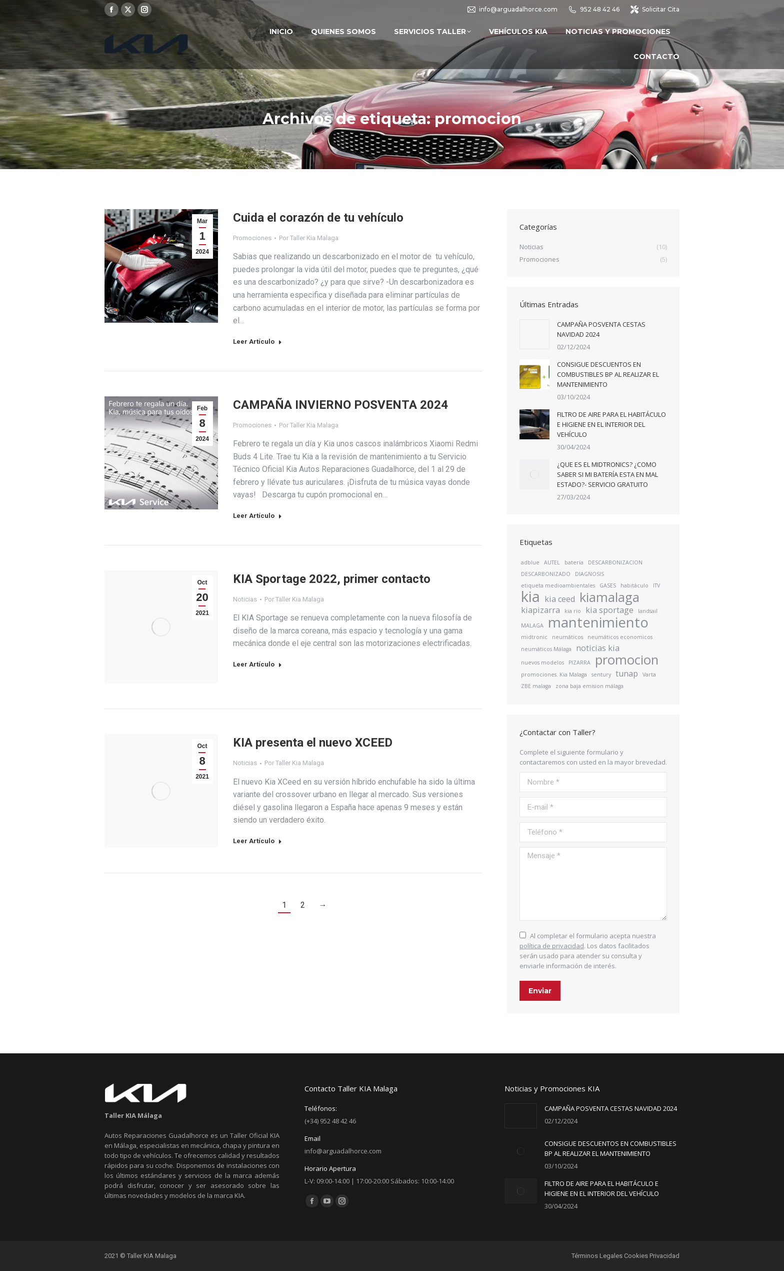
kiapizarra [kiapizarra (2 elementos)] (540, 610)
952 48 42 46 (594, 9)
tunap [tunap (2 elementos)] (627, 674)
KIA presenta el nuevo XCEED (312, 743)
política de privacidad (552, 945)
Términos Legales (597, 1255)
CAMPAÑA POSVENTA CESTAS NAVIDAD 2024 (601, 329)
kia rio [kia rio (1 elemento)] (572, 610)
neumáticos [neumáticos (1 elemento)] (567, 637)
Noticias (245, 599)
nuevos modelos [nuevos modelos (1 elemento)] (542, 662)
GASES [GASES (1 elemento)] (608, 585)
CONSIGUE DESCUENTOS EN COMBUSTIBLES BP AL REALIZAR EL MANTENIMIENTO (608, 374)
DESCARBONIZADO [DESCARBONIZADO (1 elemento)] (545, 573)
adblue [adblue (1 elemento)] (530, 562)
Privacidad (665, 1255)
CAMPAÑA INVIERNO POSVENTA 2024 (340, 405)
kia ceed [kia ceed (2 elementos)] (559, 599)
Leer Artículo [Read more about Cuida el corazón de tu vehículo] (257, 341)
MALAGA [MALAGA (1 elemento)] (532, 625)
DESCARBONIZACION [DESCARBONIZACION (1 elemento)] (615, 562)
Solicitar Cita (655, 9)
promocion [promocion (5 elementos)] (626, 660)
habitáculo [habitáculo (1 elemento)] (634, 585)
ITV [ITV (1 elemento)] (656, 585)
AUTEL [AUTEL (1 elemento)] (552, 562)
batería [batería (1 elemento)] (574, 562)
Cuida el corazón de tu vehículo (318, 218)
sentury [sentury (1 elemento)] (601, 674)
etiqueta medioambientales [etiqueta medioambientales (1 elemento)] (558, 585)
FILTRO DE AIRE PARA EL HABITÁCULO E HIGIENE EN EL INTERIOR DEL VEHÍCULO (611, 424)
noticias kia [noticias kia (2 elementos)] (598, 648)
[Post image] (535, 334)
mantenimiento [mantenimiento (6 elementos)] (598, 622)
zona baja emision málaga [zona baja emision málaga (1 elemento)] (590, 686)
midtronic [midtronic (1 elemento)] (534, 637)
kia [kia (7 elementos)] (530, 596)
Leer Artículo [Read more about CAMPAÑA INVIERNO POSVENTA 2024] (257, 515)
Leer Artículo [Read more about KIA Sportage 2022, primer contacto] (257, 664)
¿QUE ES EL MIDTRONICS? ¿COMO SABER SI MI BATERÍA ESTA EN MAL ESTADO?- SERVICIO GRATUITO (607, 474)
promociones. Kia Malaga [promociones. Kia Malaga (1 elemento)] (554, 674)
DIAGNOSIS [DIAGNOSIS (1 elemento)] (589, 573)
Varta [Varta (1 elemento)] (649, 674)
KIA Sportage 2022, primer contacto (331, 579)
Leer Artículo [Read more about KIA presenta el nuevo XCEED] (257, 841)
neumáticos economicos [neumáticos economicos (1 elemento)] (620, 637)
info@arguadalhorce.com (512, 9)
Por (308, 238)
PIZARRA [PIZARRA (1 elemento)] (579, 662)
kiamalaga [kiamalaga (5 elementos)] (610, 597)
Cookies (636, 1255)
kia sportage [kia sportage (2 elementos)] (610, 610)
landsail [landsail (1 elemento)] (648, 610)
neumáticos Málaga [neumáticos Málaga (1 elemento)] (546, 649)
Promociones (252, 238)
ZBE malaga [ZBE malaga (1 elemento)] (536, 686)
